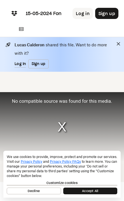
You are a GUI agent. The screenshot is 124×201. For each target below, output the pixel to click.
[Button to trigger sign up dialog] (106, 13)
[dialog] (62, 174)
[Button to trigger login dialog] (82, 13)
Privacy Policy (31, 161)
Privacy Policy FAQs (65, 161)
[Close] (118, 43)
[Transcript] (21, 29)
